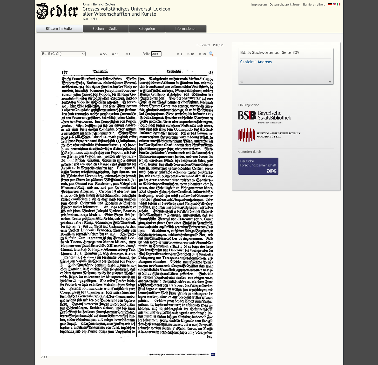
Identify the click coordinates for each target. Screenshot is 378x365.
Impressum (259, 4)
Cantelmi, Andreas (256, 61)
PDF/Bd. (218, 45)
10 (115, 54)
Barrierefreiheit (314, 4)
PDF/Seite (203, 45)
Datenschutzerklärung (285, 4)
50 (103, 54)
